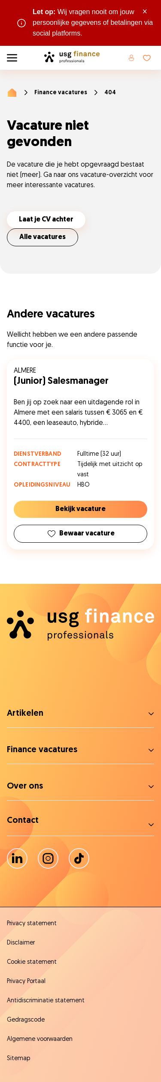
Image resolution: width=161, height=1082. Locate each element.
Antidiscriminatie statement (46, 1001)
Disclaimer (21, 943)
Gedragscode (26, 1020)
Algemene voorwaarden (40, 1039)
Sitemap (18, 1058)
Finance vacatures (60, 93)
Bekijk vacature (80, 509)
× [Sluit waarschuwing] (145, 12)
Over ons (25, 786)
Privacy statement (32, 924)
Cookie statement (32, 962)
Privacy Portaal (26, 981)
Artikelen (25, 713)
